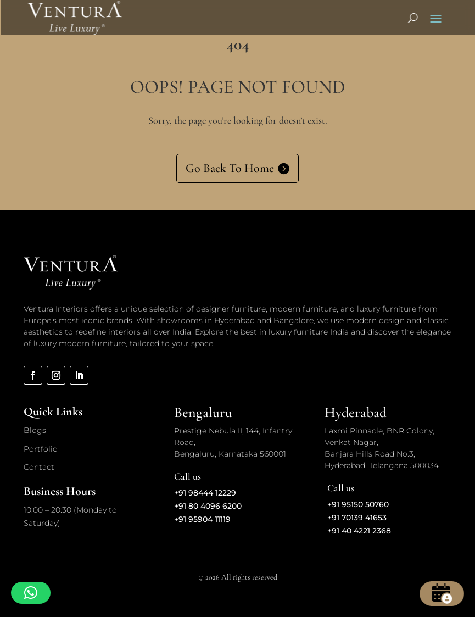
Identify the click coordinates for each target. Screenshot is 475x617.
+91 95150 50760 (358, 504)
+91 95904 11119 (202, 519)
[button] (31, 593)
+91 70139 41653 (357, 517)
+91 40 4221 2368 (359, 531)
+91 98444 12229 (205, 493)
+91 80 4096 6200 (208, 506)
